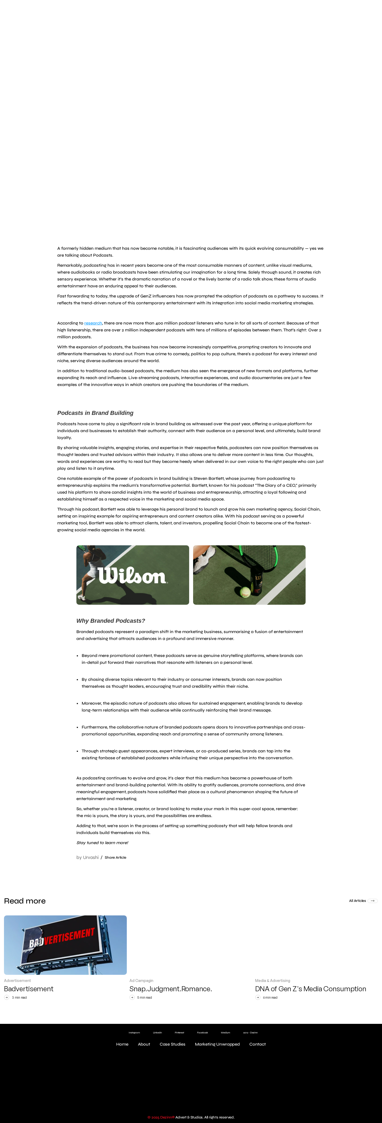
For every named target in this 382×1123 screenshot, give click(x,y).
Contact (257, 1044)
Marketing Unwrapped (217, 1044)
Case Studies (172, 1044)
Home (122, 1044)
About (144, 1044)
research (93, 323)
